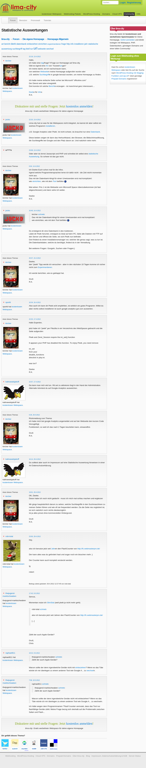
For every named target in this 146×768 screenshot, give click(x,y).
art (2, 44)
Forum (13, 20)
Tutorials (47, 20)
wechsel (50, 49)
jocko (7, 119)
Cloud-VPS (117, 14)
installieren (79, 44)
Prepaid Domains (119, 79)
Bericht (52, 86)
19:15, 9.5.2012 (34, 653)
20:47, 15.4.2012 (35, 258)
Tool (54, 181)
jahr (86, 44)
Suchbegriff (44, 75)
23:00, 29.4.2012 (35, 536)
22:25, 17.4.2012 (35, 319)
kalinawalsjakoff (12, 382)
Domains (106, 14)
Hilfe (138, 14)
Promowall (35, 20)
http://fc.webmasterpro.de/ (88, 549)
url (35, 48)
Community (129, 14)
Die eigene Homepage (33, 39)
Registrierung (134, 2)
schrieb (41, 214)
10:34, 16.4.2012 (35, 302)
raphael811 (10, 653)
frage (63, 44)
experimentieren (54, 44)
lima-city (5, 39)
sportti (8, 302)
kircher (8, 61)
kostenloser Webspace (51, 14)
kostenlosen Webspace (13, 405)
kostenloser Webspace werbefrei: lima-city (29, 8)
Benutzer (23, 20)
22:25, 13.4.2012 (35, 119)
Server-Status (135, 756)
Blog (88, 756)
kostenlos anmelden (79, 106)
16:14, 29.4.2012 (35, 459)
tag (24, 49)
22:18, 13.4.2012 (35, 56)
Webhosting (10, 756)
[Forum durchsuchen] (110, 2)
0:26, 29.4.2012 (34, 415)
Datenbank (95, 132)
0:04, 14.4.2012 (34, 166)
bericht (7, 44)
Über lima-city (78, 756)
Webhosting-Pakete (72, 14)
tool (28, 48)
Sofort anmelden (128, 40)
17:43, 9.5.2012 (34, 593)
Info (39, 92)
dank (13, 44)
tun (31, 49)
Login (123, 2)
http (68, 44)
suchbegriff (17, 49)
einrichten (42, 44)
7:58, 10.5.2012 (34, 680)
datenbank (21, 44)
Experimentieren (45, 267)
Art (47, 66)
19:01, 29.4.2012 (35, 492)
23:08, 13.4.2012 (35, 150)
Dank (31, 92)
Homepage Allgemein (57, 39)
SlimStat (50, 602)
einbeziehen (32, 44)
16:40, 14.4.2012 (35, 210)
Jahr (53, 549)
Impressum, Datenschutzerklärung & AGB (109, 756)
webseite (42, 49)
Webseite (44, 72)
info (72, 44)
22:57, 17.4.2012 (35, 382)
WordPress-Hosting (91, 14)
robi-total (9, 536)
